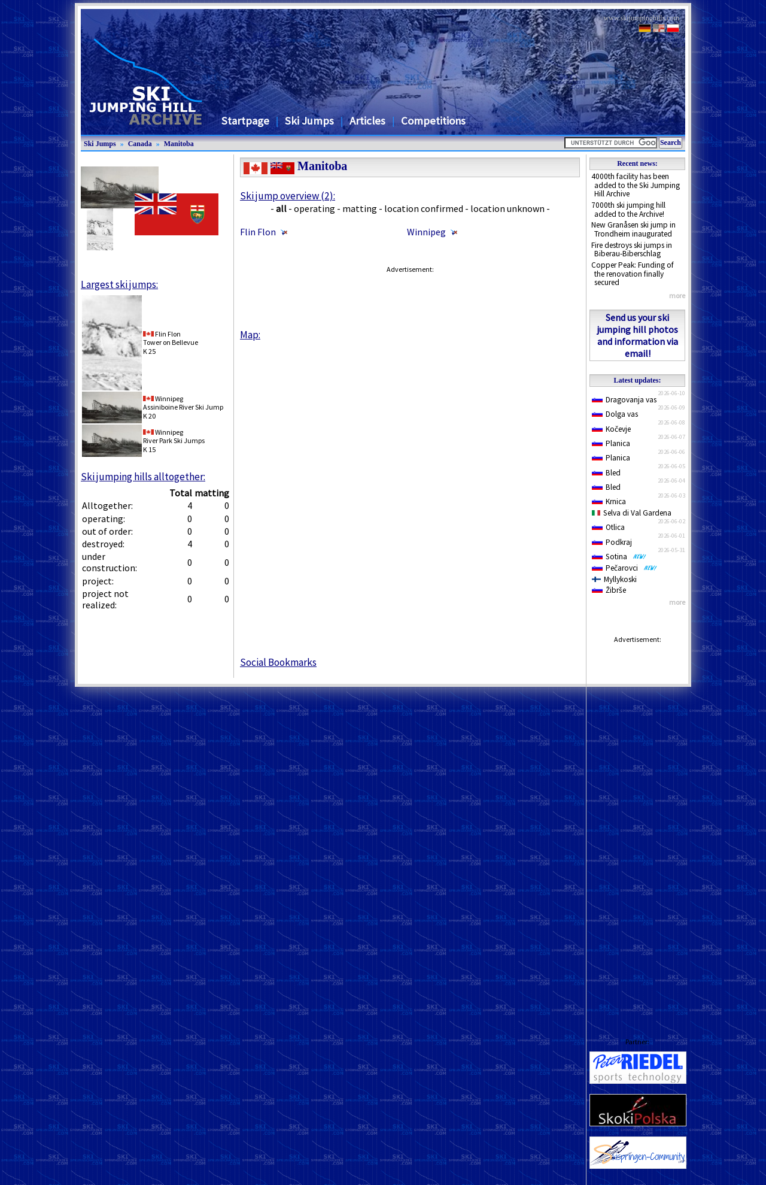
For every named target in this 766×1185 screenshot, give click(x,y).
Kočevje (611, 429)
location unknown (507, 208)
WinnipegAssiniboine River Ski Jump (183, 402)
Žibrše (609, 590)
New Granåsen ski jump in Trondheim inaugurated (633, 229)
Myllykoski (614, 579)
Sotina (619, 556)
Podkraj (612, 542)
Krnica (609, 501)
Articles (367, 121)
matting (359, 208)
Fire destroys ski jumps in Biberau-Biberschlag (631, 249)
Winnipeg (426, 232)
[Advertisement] (637, 828)
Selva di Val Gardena (631, 513)
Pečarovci (624, 568)
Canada (140, 144)
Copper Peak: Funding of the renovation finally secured (632, 273)
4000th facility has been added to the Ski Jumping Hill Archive (635, 185)
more (677, 295)
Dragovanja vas (624, 400)
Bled (606, 473)
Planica (611, 443)
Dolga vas (615, 414)
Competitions (433, 121)
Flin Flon (258, 232)
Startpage (245, 121)
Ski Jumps (309, 121)
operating (314, 208)
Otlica (608, 527)
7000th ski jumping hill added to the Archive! (628, 209)
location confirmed (423, 208)
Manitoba (179, 144)
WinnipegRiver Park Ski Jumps (174, 436)
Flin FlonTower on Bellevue (170, 338)
